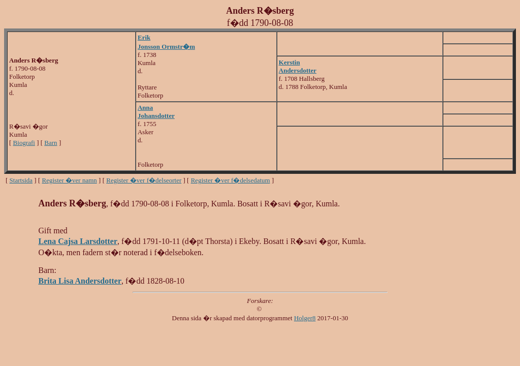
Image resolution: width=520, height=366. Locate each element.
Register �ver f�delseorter (143, 180)
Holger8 (305, 318)
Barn (50, 142)
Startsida (21, 180)
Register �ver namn (69, 180)
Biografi (24, 142)
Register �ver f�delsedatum (230, 180)
